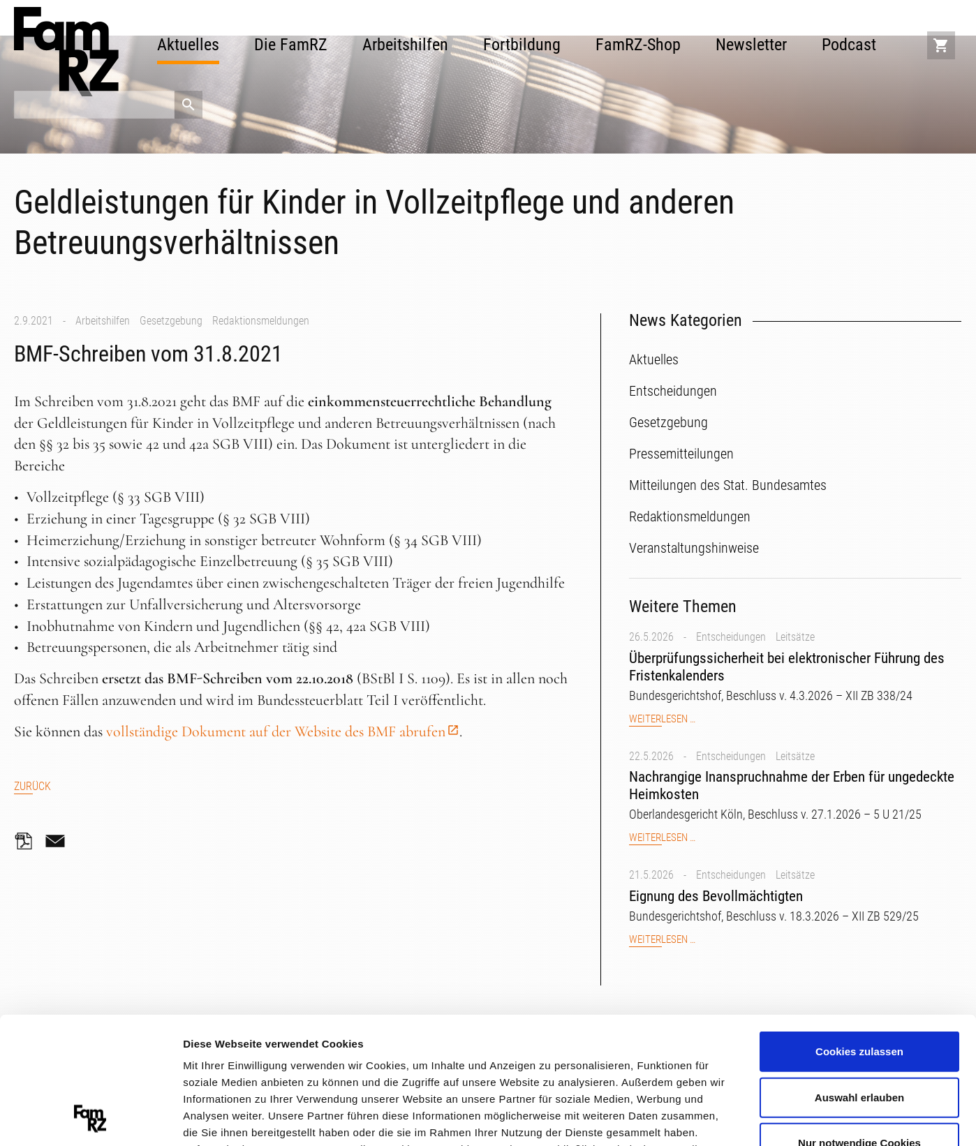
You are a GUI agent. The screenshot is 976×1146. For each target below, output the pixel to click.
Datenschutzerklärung (419, 1064)
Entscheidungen (731, 636)
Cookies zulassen (859, 933)
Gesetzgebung (171, 320)
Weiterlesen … (662, 719)
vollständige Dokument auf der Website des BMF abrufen (275, 731)
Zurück (32, 786)
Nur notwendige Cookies (859, 1024)
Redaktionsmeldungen (260, 320)
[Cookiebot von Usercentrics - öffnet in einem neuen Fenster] (90, 1118)
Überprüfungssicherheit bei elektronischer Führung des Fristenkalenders (787, 667)
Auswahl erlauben (859, 978)
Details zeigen (742, 1118)
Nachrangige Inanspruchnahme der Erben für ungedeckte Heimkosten (791, 785)
